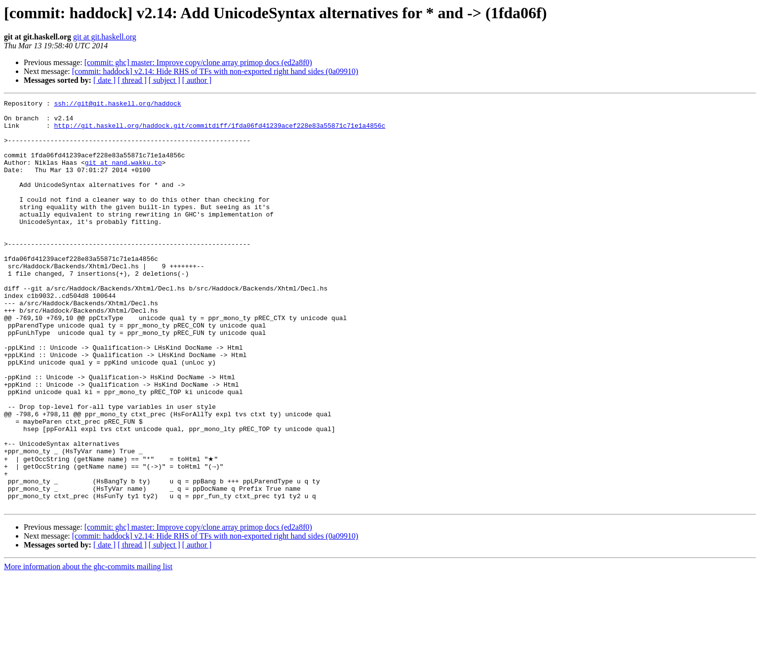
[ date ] (104, 80)
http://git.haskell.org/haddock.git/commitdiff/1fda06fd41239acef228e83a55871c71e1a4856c (219, 131)
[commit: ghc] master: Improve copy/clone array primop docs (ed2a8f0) (198, 62)
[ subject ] (164, 80)
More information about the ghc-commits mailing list (88, 647)
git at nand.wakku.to (123, 175)
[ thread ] (132, 80)
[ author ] (197, 80)
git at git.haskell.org (104, 37)
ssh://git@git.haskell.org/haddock (117, 104)
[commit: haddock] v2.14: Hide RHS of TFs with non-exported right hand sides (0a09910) (215, 71)
